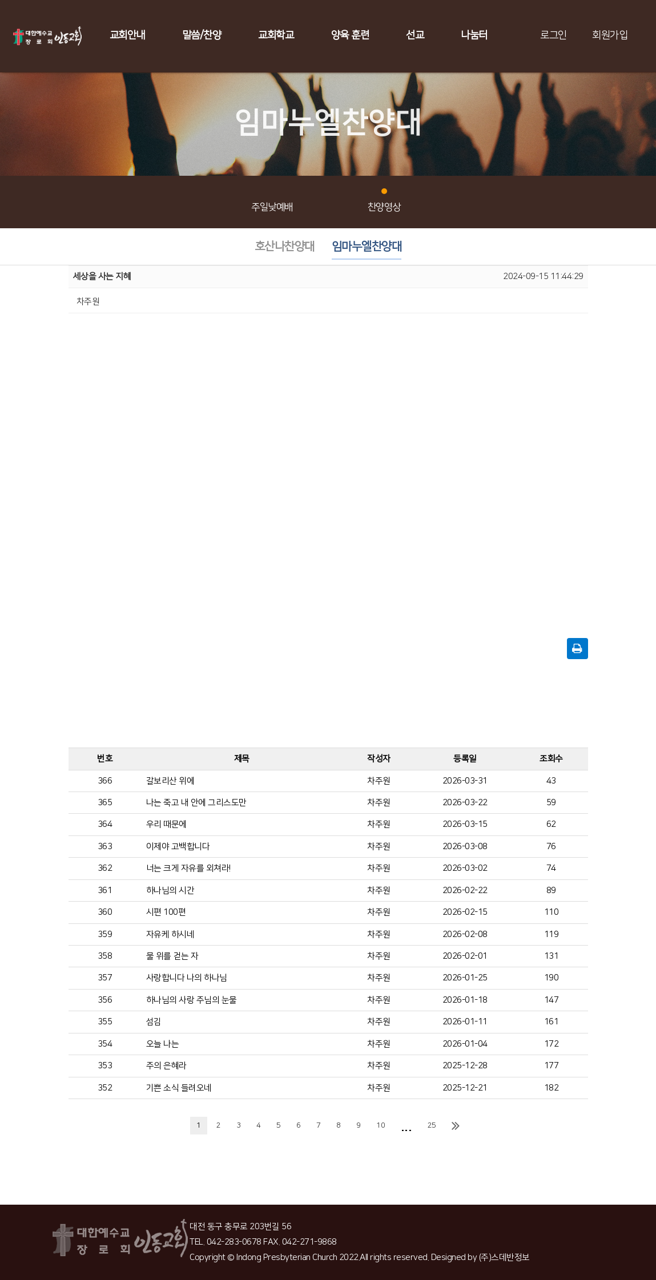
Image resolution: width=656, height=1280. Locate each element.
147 (551, 1000)
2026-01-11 (465, 1022)
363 (105, 846)
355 (105, 1022)
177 (551, 1066)
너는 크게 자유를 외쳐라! (188, 868)
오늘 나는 (162, 1044)
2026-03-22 (465, 802)
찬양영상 (384, 200)
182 (551, 1088)
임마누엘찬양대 (367, 246)
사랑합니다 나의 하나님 (186, 978)
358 (105, 956)
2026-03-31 (465, 781)
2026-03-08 (465, 846)
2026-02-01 (465, 956)
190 (551, 978)
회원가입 (609, 35)
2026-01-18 (465, 1000)
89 (551, 890)
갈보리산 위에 (170, 781)
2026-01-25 (465, 978)
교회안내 (127, 35)
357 (105, 978)
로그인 (553, 35)
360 (105, 912)
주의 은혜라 (166, 1066)
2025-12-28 (465, 1066)
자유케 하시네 (170, 934)
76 (551, 846)
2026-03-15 (465, 824)
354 (105, 1044)
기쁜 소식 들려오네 (179, 1088)
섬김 (154, 1022)
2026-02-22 (465, 890)
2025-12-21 (465, 1088)
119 (551, 934)
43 (551, 781)
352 (105, 1088)
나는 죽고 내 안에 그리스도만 (196, 802)
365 (105, 802)
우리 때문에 (166, 824)
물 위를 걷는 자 (172, 956)
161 (551, 1022)
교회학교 (275, 35)
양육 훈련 (350, 35)
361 (105, 890)
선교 (415, 35)
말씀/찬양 (202, 35)
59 (551, 802)
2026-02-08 (465, 934)
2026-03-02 (465, 868)
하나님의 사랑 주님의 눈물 (191, 1000)
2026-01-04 (465, 1044)
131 (551, 956)
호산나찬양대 (285, 246)
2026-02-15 (465, 912)
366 (105, 781)
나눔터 (474, 35)
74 (551, 868)
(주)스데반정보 (504, 1257)
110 (551, 912)
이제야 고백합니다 (178, 846)
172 (551, 1044)
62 (551, 824)
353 (105, 1066)
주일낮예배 (272, 200)
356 (105, 1000)
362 (105, 868)
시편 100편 (166, 912)
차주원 (379, 781)
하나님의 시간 (170, 890)
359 (105, 934)
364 (105, 824)
